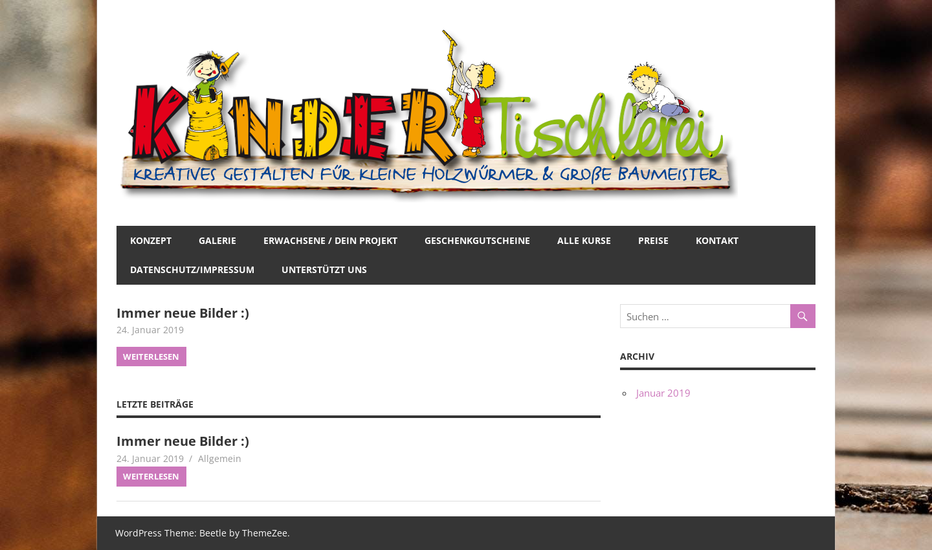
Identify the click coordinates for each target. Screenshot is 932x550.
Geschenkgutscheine (477, 240)
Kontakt (717, 240)
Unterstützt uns (324, 269)
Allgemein (219, 458)
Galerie (217, 240)
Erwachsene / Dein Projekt (330, 240)
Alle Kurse (584, 240)
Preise (653, 240)
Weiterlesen (151, 356)
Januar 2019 (663, 392)
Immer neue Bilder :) (182, 313)
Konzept (151, 240)
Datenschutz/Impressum (192, 269)
